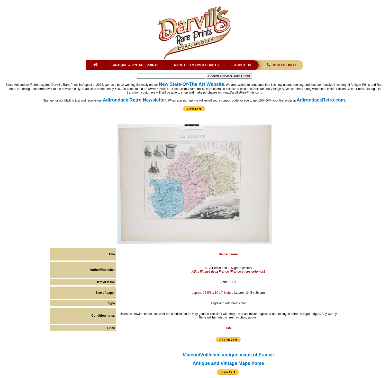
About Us (242, 65)
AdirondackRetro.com (321, 100)
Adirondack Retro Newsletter (134, 100)
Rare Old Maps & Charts (196, 65)
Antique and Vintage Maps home (228, 363)
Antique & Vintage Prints (136, 65)
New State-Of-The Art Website (191, 84)
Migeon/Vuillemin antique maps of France (228, 354)
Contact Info (281, 65)
